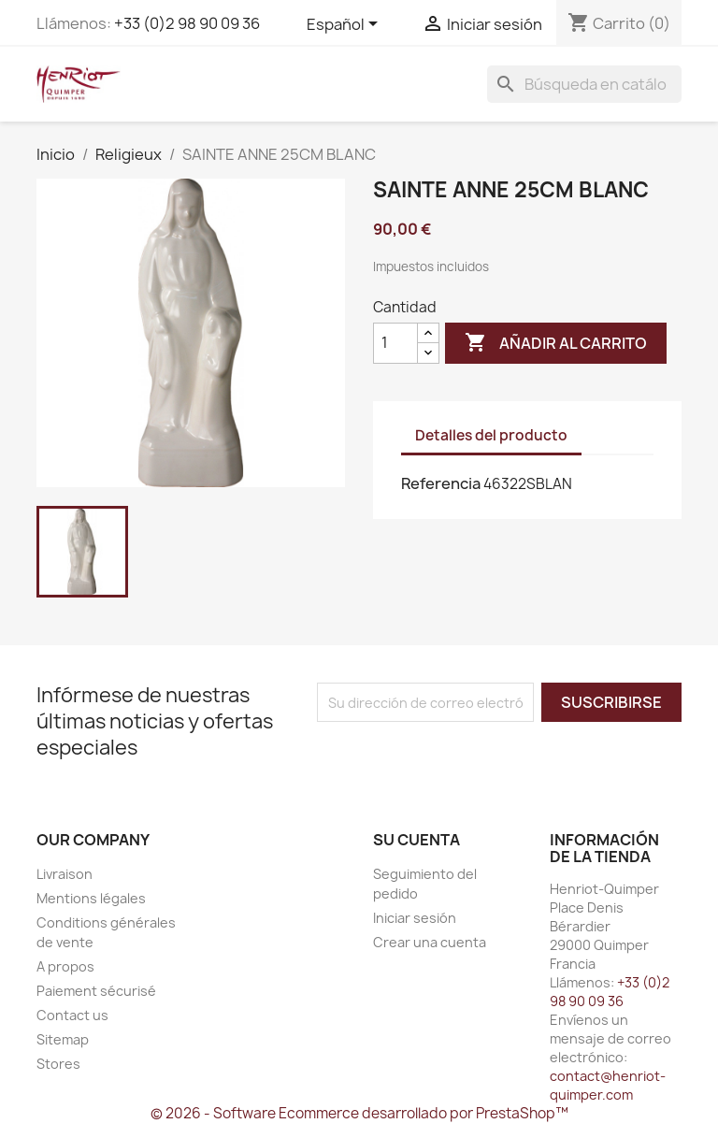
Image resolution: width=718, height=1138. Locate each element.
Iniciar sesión (414, 918)
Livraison (64, 874)
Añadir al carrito (556, 343)
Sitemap (62, 1039)
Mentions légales (91, 898)
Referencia (441, 483)
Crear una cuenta (429, 942)
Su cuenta (416, 839)
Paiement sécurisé (96, 991)
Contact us (72, 1015)
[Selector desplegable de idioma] (345, 25)
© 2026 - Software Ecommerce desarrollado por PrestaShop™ (359, 1113)
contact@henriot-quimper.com (608, 1085)
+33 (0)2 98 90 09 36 (187, 23)
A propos (65, 966)
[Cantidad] (395, 343)
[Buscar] (584, 84)
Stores (58, 1064)
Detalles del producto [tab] (491, 435)
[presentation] (473, 758)
